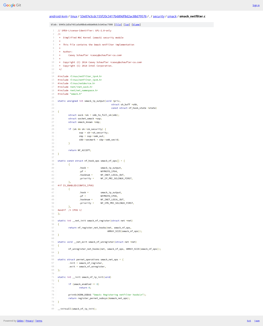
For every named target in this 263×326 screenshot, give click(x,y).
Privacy (29, 320)
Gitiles (20, 320)
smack (172, 16)
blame (136, 24)
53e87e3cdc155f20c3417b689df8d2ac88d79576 (113, 16)
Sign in (256, 5)
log (127, 24)
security (159, 16)
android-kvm (58, 16)
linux (73, 16)
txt (249, 320)
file (118, 24)
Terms (38, 320)
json (257, 320)
